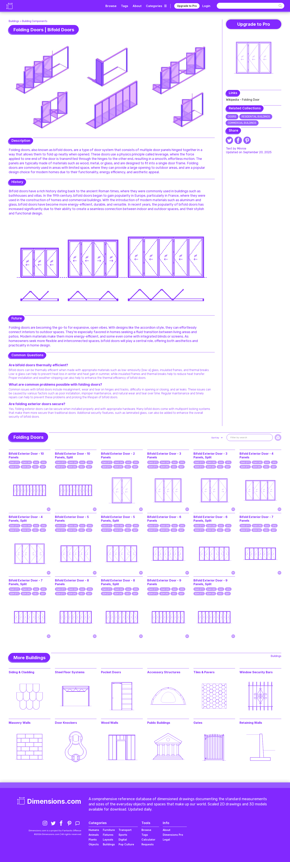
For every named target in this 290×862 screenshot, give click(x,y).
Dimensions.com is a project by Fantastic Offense (55, 830)
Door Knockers (66, 723)
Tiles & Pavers (204, 672)
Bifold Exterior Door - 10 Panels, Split (72, 455)
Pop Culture (126, 844)
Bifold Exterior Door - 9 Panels (164, 582)
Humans (94, 829)
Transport (125, 829)
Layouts (108, 839)
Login (206, 6)
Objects (94, 844)
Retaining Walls (251, 723)
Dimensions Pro (173, 834)
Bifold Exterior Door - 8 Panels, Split (118, 582)
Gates (197, 723)
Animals (94, 834)
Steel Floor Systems (70, 672)
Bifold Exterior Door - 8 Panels (72, 582)
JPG (43, 462)
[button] (217, 437)
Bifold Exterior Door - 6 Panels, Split (210, 518)
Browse (111, 6)
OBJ (35, 467)
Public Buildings (158, 723)
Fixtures (108, 834)
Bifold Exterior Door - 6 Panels (164, 518)
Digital (123, 839)
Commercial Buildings (242, 123)
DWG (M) (26, 462)
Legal (166, 839)
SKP (43, 467)
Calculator (148, 839)
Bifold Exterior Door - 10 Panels (26, 455)
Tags (124, 6)
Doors (232, 116)
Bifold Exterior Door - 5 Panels (72, 518)
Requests (147, 844)
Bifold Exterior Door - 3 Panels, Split (210, 455)
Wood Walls (109, 723)
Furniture (109, 829)
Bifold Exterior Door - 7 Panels (256, 518)
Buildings (14, 21)
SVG (36, 462)
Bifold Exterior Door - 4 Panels (256, 455)
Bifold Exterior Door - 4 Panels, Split (26, 518)
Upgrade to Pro (187, 5)
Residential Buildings (256, 116)
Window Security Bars (256, 672)
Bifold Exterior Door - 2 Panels (118, 455)
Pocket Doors (111, 672)
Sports (123, 834)
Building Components (34, 21)
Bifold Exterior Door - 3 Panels (164, 455)
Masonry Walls (20, 723)
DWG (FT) (14, 462)
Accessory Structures (163, 672)
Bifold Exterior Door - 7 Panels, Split (26, 582)
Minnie (241, 148)
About (137, 6)
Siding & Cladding (21, 672)
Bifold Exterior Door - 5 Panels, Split (118, 518)
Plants (93, 839)
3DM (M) (26, 467)
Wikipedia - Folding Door (242, 99)
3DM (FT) (14, 467)
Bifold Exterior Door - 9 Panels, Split (210, 582)
